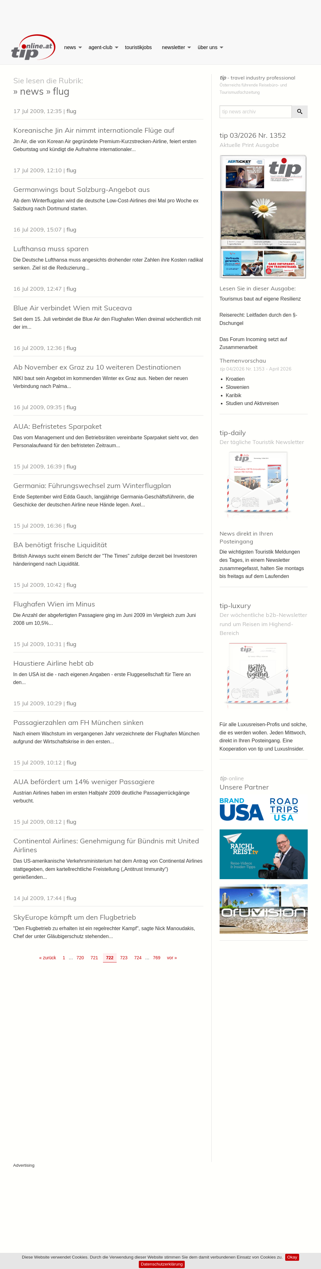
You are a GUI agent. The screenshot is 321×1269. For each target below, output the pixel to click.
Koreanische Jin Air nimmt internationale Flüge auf (93, 130)
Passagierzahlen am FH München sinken (78, 722)
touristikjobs (138, 47)
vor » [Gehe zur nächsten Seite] (172, 957)
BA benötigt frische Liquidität (60, 544)
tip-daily (233, 432)
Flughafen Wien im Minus (54, 604)
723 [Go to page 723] (123, 957)
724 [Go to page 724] (137, 957)
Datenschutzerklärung (162, 1264)
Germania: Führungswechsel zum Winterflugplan (92, 485)
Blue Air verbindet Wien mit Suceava (72, 307)
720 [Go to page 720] (80, 957)
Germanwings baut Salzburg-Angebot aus (81, 189)
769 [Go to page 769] (156, 957)
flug (71, 111)
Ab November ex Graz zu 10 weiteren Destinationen (97, 367)
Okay (292, 1257)
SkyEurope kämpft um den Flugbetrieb (74, 917)
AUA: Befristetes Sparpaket (57, 426)
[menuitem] (34, 47)
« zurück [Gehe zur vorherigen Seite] (47, 957)
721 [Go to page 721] (94, 957)
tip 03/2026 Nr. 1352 (253, 135)
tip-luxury (235, 605)
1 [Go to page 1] (64, 957)
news (70, 47)
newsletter (173, 47)
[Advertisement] (160, 14)
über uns (207, 47)
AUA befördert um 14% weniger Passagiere (84, 781)
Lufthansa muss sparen (51, 248)
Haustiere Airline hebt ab (53, 663)
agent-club (100, 47)
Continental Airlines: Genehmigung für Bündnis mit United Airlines (106, 845)
